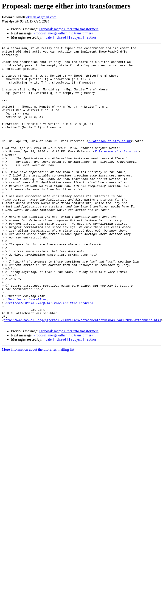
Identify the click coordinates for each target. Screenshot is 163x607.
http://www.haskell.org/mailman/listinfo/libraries (49, 354)
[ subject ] (76, 37)
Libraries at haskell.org (27, 350)
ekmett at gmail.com (41, 17)
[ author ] (91, 37)
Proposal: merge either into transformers (68, 29)
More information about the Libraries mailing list (38, 404)
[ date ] (48, 37)
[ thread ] (61, 37)
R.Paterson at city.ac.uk (109, 160)
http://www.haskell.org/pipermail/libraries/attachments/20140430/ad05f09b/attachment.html (82, 375)
